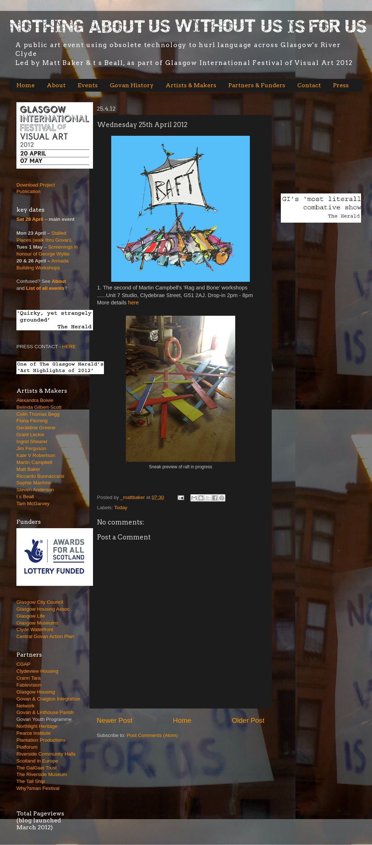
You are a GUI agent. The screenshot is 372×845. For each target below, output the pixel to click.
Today (120, 507)
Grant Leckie (30, 434)
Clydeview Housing (37, 671)
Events (88, 85)
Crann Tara (28, 678)
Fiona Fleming (32, 420)
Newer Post (114, 720)
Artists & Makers (191, 85)
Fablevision (28, 685)
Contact (309, 85)
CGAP (23, 664)
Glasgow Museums (37, 623)
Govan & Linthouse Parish (45, 712)
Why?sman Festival (37, 788)
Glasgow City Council (39, 602)
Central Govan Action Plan (45, 636)
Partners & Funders (256, 85)
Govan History (132, 85)
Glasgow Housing (35, 692)
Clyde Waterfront (34, 629)
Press (341, 85)
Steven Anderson (35, 489)
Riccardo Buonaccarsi (40, 476)
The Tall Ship (30, 781)
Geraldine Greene (35, 427)
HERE (69, 346)
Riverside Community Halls (45, 754)
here (133, 303)
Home (25, 85)
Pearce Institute (33, 733)
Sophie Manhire (33, 482)
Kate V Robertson (35, 455)
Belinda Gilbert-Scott (39, 407)
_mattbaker (133, 497)
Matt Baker (28, 469)
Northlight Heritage (37, 726)
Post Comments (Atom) (152, 735)
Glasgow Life (30, 616)
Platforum (27, 747)
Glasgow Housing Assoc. (43, 609)
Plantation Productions (41, 740)
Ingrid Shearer (32, 441)
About (56, 85)
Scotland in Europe (37, 761)
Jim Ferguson (31, 448)
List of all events (45, 288)
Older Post (248, 720)
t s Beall (25, 496)
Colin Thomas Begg (37, 414)
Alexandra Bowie (34, 400)
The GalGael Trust (36, 768)
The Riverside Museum (41, 774)
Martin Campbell (34, 462)
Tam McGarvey (33, 503)
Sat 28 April (29, 219)
